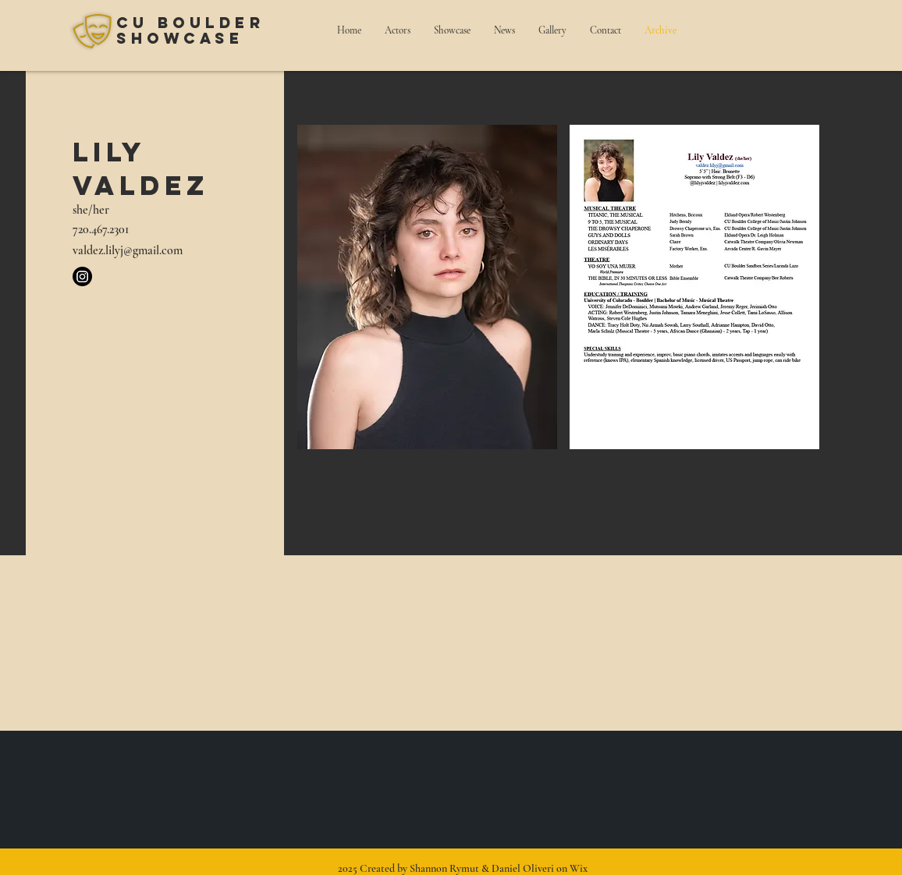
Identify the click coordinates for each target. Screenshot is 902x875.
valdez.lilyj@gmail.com (128, 250)
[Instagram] (82, 276)
